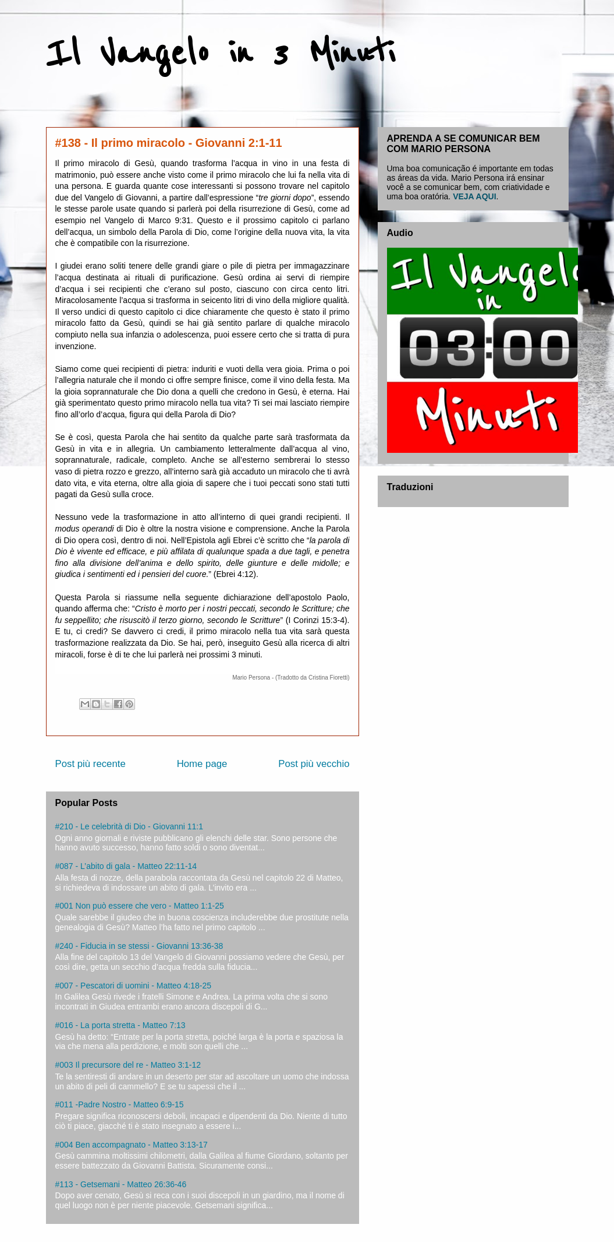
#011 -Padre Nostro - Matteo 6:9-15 (119, 1104)
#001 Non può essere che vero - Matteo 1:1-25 (139, 905)
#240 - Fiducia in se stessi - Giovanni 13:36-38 (139, 946)
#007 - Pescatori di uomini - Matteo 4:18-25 (133, 985)
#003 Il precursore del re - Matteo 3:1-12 (128, 1064)
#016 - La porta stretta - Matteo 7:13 (120, 1025)
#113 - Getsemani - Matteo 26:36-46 (121, 1184)
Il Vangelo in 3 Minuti (220, 53)
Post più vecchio (313, 763)
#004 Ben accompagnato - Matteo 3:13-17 (131, 1144)
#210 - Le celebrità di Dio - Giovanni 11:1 (129, 826)
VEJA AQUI (474, 196)
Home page (202, 763)
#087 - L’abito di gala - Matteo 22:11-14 (126, 866)
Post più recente (90, 763)
